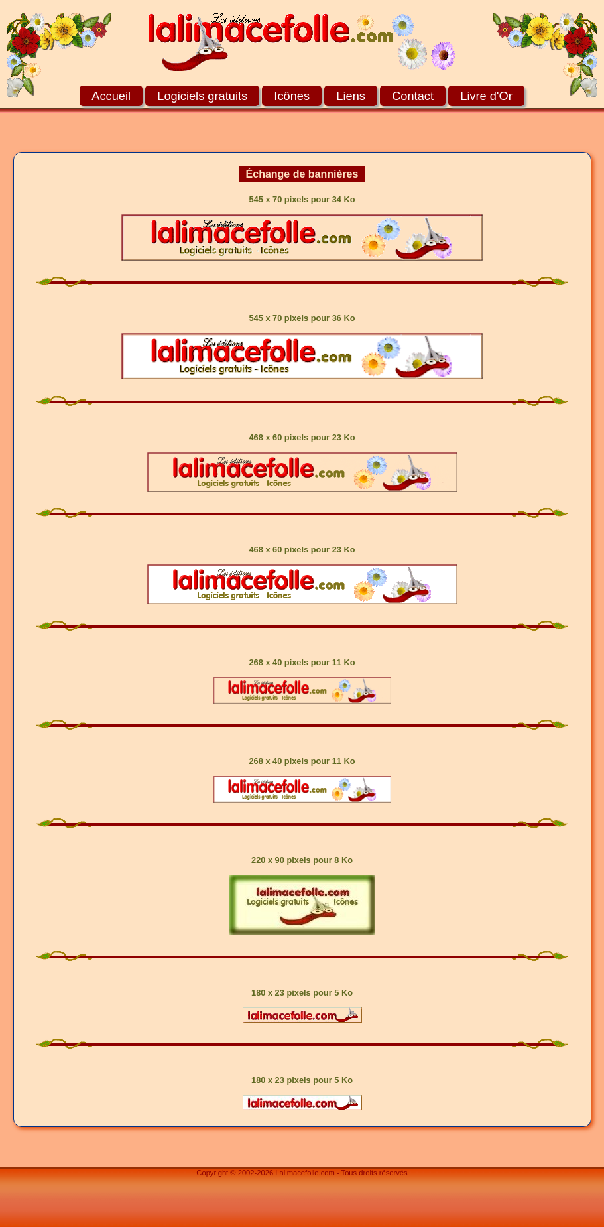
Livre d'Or (486, 96)
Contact (413, 96)
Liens (350, 96)
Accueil (111, 96)
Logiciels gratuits (202, 96)
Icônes (292, 96)
